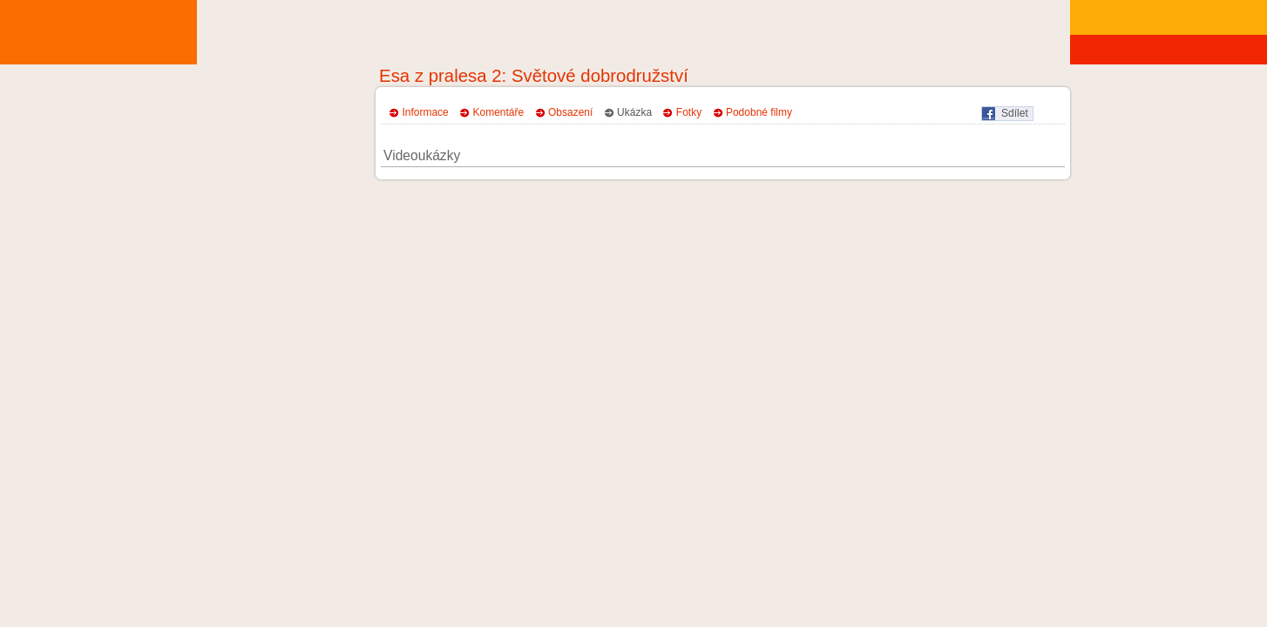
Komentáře (499, 112)
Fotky (688, 112)
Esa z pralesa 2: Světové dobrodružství (533, 75)
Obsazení (570, 112)
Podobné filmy (759, 112)
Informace (425, 112)
